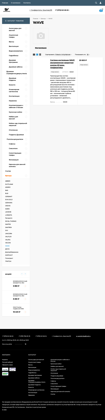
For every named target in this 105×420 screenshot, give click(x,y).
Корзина (5, 359)
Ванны (30, 365)
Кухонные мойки (56, 364)
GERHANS (8, 203)
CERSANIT (8, 196)
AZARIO (7, 187)
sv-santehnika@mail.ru (83, 336)
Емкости (31, 387)
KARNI (7, 209)
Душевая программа (35, 375)
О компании (15, 3)
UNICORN (8, 233)
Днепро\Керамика (11, 252)
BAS (6, 190)
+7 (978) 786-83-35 (24, 336)
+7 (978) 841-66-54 (41, 336)
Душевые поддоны (34, 384)
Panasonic (8, 218)
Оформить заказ (7, 365)
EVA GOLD (9, 199)
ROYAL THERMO (10, 221)
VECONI (8, 243)
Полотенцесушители (57, 378)
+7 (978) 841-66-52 (62, 10)
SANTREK (8, 227)
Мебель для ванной (57, 366)
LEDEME (8, 212)
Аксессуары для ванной (36, 359)
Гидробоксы (32, 372)
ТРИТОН (8, 261)
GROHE (7, 206)
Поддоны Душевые (57, 376)
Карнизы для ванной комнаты (60, 391)
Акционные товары (34, 362)
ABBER (7, 181)
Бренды (43, 18)
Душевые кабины (34, 378)
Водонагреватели (34, 370)
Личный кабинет (7, 362)
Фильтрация (55, 389)
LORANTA (8, 215)
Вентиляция (32, 367)
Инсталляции (41, 48)
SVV (6, 230)
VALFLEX (8, 236)
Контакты (27, 3)
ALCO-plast (9, 184)
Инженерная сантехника (36, 390)
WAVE (7, 246)
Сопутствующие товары (58, 386)
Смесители (54, 383)
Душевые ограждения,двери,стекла (36, 381)
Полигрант (9, 258)
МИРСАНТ (9, 255)
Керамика (31, 395)
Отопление (54, 373)
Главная (5, 3)
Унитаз (53, 394)
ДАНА (7, 249)
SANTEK (8, 224)
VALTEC (7, 240)
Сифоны (53, 381)
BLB (6, 193)
